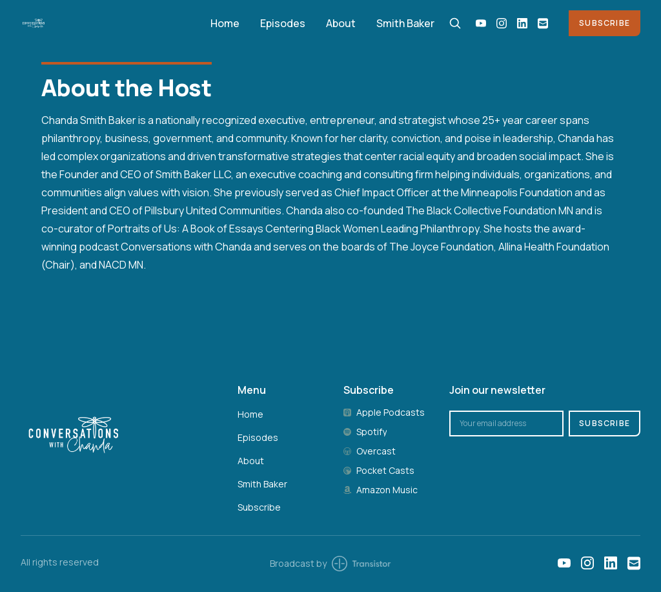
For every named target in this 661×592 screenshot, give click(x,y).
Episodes (282, 23)
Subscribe (604, 22)
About (341, 23)
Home (224, 23)
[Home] (108, 23)
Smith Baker (405, 23)
